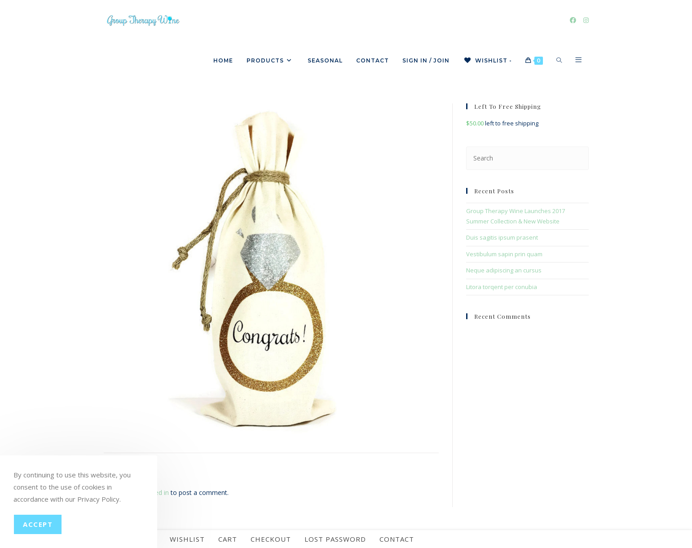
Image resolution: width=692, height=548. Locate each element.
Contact (396, 539)
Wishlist (187, 539)
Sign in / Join (426, 60)
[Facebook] (573, 20)
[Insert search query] (527, 158)
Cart (227, 539)
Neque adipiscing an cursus (504, 270)
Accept (38, 524)
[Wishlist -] (487, 60)
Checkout (271, 539)
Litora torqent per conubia (501, 287)
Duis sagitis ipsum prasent (502, 237)
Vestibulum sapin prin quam (504, 254)
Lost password (335, 539)
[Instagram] (586, 20)
